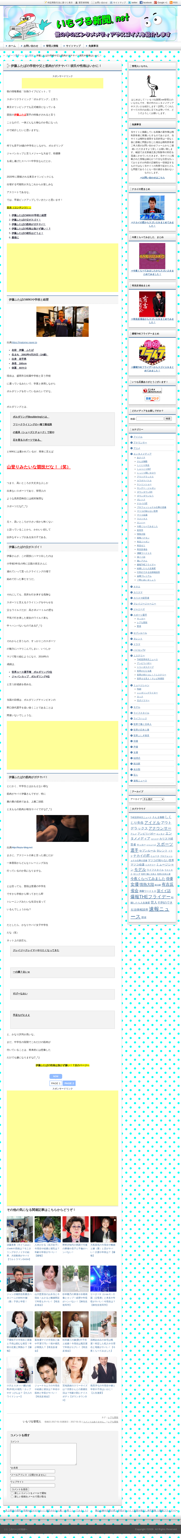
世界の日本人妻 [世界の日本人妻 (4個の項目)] (164, 874)
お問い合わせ (31, 45)
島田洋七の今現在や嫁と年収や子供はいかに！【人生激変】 (102, 1389)
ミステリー (139, 655)
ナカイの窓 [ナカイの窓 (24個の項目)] (141, 856)
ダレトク (141, 499)
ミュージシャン (141, 685)
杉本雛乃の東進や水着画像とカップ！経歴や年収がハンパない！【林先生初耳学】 (75, 1299)
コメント (14, 1441)
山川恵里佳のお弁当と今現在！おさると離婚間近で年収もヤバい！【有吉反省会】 (47, 1299)
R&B (139, 689)
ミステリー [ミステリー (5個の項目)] (150, 865)
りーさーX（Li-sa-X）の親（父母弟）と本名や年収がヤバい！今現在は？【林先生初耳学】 (102, 1299)
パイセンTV (139, 650)
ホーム (12, 45)
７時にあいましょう (146, 580)
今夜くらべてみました (147, 526)
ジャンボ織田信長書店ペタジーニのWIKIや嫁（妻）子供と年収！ (19, 1298)
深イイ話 (141, 557)
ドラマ (136, 644)
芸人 (135, 775)
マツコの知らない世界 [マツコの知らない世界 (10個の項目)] (161, 860)
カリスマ (138, 592)
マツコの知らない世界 (147, 511)
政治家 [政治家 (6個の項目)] (158, 885)
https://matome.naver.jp (24, 342)
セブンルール (140, 633)
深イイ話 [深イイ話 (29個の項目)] (164, 891)
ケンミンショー (144, 484)
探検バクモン (143, 538)
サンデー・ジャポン (146, 488)
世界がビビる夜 (144, 671)
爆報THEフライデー (146, 564)
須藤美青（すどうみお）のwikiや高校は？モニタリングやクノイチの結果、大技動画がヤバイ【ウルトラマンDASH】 (19, 1252)
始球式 (136, 758)
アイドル (138, 437)
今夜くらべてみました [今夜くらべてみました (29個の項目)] (147, 878)
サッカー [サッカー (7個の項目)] (141, 844)
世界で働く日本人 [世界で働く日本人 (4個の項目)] (148, 874)
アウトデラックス (145, 476)
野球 (139, 626)
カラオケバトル (144, 480)
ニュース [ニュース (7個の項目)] (154, 856)
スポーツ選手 (140, 615)
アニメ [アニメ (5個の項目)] (133, 834)
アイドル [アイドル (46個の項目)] (152, 822)
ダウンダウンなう (145, 496)
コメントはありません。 (94, 1422)
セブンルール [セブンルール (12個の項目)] (147, 850)
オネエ (136, 586)
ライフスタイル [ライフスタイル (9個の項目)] (155, 869)
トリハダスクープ (145, 667)
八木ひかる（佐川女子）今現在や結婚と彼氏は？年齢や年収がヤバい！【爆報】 (47, 1250)
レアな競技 (113, 1417)
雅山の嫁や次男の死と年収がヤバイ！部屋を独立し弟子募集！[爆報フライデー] (135, 1514)
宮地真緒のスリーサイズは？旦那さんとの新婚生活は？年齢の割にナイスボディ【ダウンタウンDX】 (75, 1392)
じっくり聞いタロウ (146, 473)
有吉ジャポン (143, 541)
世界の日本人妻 (141, 729)
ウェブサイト (17, 1486)
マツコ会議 (142, 515)
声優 (135, 746)
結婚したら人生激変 (146, 568)
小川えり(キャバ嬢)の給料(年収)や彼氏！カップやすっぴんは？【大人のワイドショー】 (19, 1391)
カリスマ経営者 (141, 598)
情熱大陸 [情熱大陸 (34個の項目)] (147, 884)
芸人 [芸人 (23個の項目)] (154, 902)
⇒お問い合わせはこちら (152, 177)
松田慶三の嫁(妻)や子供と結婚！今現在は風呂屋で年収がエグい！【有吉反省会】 (75, 1345)
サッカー (141, 618)
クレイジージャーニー (144, 603)
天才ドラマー (143, 700)
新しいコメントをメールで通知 (30, 1497)
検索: (133, 419)
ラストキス (142, 519)
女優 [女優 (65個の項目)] (134, 884)
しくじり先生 (143, 465)
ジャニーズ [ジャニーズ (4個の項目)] (151, 845)
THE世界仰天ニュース (147, 659)
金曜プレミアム (144, 576)
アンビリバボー (144, 663)
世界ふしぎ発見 (141, 735)
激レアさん (142, 561)
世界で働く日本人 (142, 724)
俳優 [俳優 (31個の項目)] (169, 878)
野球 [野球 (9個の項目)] (143, 917)
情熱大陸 (141, 534)
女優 (135, 752)
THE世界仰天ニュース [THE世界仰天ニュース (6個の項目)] (141, 817)
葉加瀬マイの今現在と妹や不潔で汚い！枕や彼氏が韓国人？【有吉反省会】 (47, 1345)
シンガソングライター (147, 693)
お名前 (14, 1472)
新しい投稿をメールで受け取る (30, 1500)
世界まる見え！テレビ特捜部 (150, 678)
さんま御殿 (142, 461)
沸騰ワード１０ (144, 553)
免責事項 (93, 45)
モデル (136, 707)
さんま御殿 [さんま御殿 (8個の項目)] (158, 817)
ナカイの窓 (142, 503)
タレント (138, 638)
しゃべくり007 (144, 469)
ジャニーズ (139, 609)
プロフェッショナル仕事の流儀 (151, 507)
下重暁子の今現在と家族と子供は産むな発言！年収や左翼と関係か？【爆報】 (19, 1345)
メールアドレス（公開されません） (28, 1479)
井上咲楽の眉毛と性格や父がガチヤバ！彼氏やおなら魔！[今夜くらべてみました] (46, 1514)
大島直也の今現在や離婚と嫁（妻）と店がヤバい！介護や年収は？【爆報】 (102, 1250)
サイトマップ (73, 45)
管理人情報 (52, 45)
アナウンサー (140, 442)
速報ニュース (140, 780)
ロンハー (141, 522)
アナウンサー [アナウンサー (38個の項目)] (160, 828)
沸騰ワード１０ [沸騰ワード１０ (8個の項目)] (147, 891)
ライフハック (140, 718)
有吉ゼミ (141, 545)
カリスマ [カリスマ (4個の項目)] (155, 839)
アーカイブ (136, 799)
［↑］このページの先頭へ (15, 1533)
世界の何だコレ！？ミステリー (151, 675)
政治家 (136, 763)
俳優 (135, 741)
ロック (140, 696)
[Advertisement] (62, 83)
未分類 (136, 769)
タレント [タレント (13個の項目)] (162, 850)
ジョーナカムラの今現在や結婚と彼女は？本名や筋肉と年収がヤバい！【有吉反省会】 (47, 1391)
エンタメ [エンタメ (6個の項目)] (160, 834)
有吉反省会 (142, 549)
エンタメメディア (142, 454)
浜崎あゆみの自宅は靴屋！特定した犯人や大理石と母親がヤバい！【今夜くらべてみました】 (102, 1345)
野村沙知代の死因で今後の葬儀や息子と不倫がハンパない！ (75, 1248)
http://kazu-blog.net (22, 847)
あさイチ (141, 457)
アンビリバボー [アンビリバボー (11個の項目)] (146, 833)
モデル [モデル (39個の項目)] (140, 869)
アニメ (136, 448)
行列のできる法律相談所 (148, 572)
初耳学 (140, 530)
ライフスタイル (141, 713)
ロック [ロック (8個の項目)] (137, 874)
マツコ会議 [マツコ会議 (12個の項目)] (137, 864)
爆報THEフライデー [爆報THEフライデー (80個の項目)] (150, 896)
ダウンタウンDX (144, 492)
